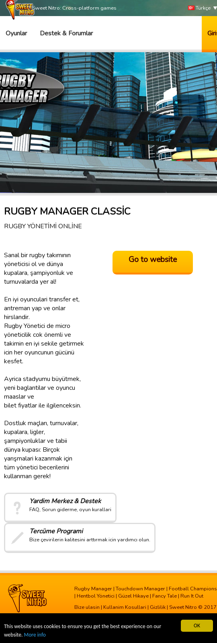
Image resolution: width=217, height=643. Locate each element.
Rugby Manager (93, 588)
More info (35, 634)
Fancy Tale (164, 596)
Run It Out (191, 596)
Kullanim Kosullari (124, 607)
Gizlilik (158, 607)
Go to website (153, 259)
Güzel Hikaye (133, 596)
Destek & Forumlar (66, 33)
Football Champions (193, 588)
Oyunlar (16, 33)
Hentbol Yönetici (96, 596)
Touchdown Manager (140, 588)
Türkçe (199, 8)
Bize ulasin (87, 607)
